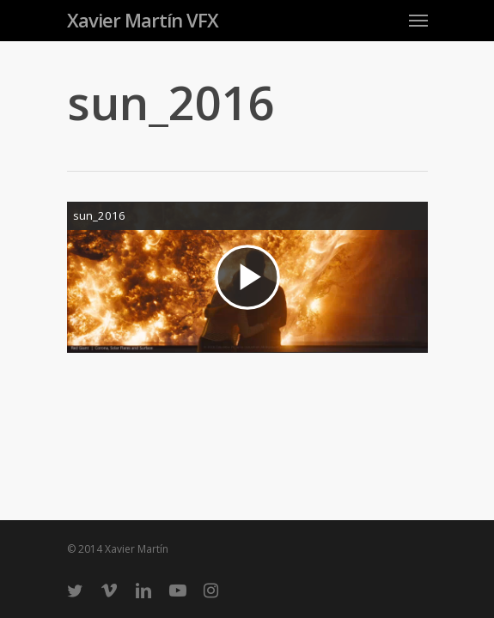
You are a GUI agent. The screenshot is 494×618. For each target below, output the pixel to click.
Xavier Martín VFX (142, 19)
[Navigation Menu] (418, 19)
